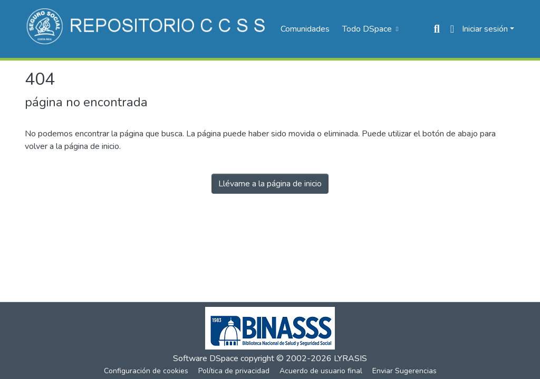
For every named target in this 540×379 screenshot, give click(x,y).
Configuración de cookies (146, 371)
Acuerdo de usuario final (320, 371)
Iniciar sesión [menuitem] (485, 29)
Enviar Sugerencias (404, 371)
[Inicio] (147, 29)
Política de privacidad (233, 371)
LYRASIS (350, 358)
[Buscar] (436, 29)
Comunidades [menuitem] (305, 29)
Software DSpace (205, 358)
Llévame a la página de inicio (270, 184)
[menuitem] (369, 29)
